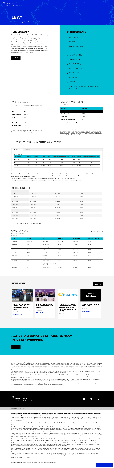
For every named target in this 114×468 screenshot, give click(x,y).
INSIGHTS (97, 4)
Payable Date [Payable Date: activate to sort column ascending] (58, 191)
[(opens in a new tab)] (22, 295)
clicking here (25, 415)
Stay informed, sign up (104, 465)
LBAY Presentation (75, 73)
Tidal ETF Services (15, 460)
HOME (53, 4)
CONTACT (107, 4)
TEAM (68, 4)
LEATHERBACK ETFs (79, 4)
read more (39, 312)
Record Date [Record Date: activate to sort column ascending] (33, 191)
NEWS (89, 4)
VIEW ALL (98, 284)
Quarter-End (28, 150)
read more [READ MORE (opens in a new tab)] (16, 314)
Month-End (17, 150)
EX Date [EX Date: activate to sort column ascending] (14, 191)
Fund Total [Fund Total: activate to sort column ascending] (83, 191)
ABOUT (61, 4)
